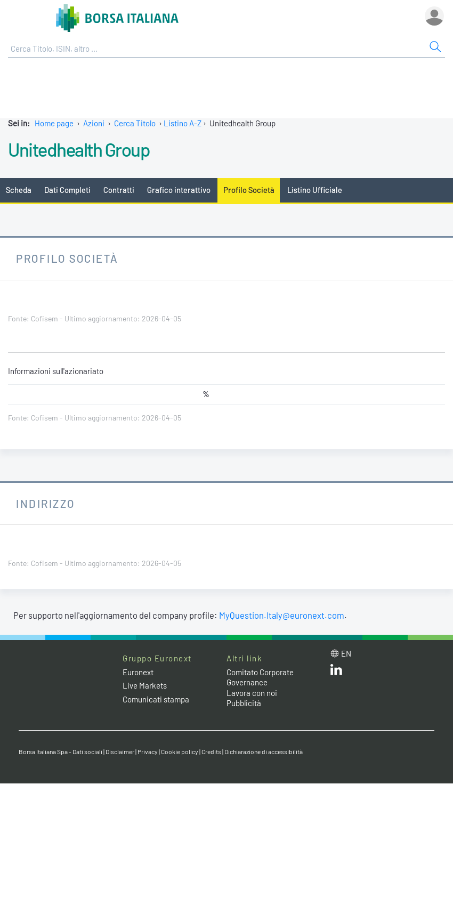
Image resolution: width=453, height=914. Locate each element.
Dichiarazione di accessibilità (263, 751)
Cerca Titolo (135, 123)
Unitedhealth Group (79, 149)
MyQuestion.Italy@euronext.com (281, 615)
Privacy (147, 751)
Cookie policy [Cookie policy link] (179, 751)
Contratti (118, 190)
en (346, 653)
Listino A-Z (182, 123)
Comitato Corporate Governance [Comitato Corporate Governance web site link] (260, 677)
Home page (54, 123)
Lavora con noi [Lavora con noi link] (251, 693)
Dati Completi (67, 190)
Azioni (93, 123)
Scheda (18, 190)
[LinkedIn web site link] (336, 672)
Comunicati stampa (156, 699)
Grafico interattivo (179, 190)
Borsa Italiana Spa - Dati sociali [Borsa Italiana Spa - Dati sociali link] (60, 751)
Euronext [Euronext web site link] (138, 672)
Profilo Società (248, 190)
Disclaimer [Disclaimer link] (120, 751)
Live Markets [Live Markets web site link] (145, 685)
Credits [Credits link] (211, 751)
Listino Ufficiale (314, 190)
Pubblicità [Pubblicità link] (243, 703)
